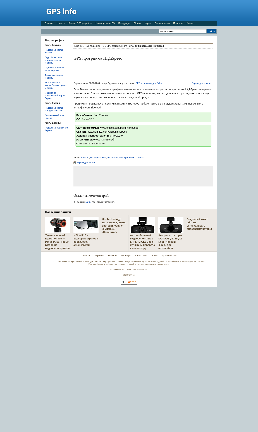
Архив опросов (169, 255)
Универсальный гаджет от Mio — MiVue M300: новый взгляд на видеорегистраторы (57, 242)
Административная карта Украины (54, 69)
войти (88, 202)
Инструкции (124, 23)
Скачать (141, 157)
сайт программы (127, 157)
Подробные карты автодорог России (54, 109)
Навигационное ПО (105, 23)
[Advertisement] (151, 10)
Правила (112, 255)
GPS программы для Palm (120, 46)
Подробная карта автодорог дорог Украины (53, 60)
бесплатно (113, 157)
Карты (148, 23)
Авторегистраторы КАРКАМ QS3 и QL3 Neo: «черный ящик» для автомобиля (170, 242)
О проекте (99, 255)
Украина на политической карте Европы (54, 95)
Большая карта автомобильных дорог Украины (56, 85)
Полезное (178, 23)
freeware (85, 157)
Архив (154, 255)
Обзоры (137, 23)
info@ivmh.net (129, 275)
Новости (61, 23)
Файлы (190, 23)
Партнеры (126, 255)
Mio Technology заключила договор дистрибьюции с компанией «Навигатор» (114, 226)
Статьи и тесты (162, 23)
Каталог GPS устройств (80, 23)
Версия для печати (201, 83)
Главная (49, 23)
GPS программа (98, 157)
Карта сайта (141, 255)
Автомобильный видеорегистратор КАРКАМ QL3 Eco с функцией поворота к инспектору (142, 242)
